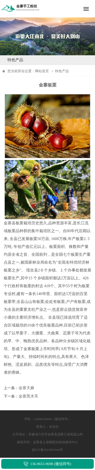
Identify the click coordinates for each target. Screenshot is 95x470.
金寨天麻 (26, 388)
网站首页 (42, 71)
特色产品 (15, 60)
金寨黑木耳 (28, 396)
